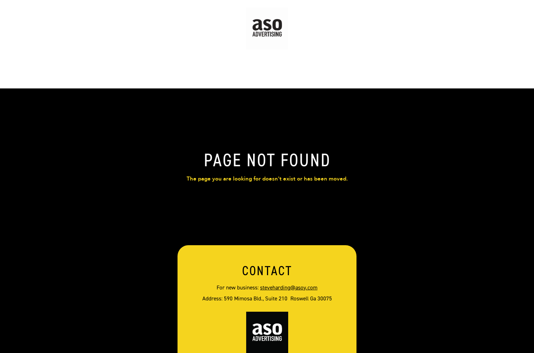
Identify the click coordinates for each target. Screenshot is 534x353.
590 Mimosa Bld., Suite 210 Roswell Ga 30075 (278, 298)
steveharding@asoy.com (288, 287)
